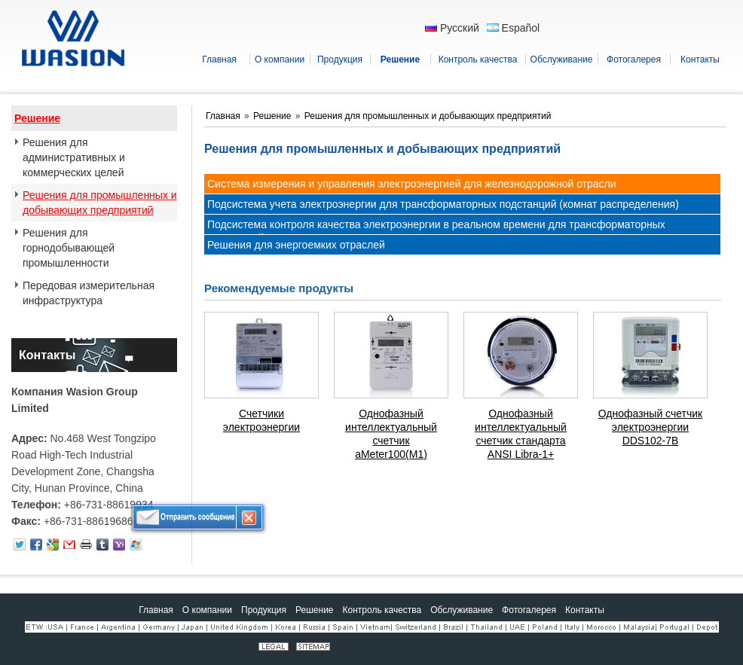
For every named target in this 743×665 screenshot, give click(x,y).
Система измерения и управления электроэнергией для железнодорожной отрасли (411, 184)
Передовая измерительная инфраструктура (88, 293)
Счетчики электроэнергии (261, 420)
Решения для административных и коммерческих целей (74, 157)
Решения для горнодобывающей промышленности (69, 248)
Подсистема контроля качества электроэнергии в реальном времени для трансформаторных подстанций (436, 231)
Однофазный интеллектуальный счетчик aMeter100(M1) (391, 433)
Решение (37, 118)
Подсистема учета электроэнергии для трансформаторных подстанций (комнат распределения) (443, 204)
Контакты (47, 355)
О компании (207, 610)
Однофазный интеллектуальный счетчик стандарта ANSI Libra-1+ (521, 433)
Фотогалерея (529, 610)
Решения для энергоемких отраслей (296, 245)
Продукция (263, 610)
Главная (224, 116)
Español (513, 28)
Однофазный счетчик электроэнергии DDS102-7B (650, 427)
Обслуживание (461, 610)
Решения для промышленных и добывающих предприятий (100, 202)
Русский (452, 28)
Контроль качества (382, 610)
